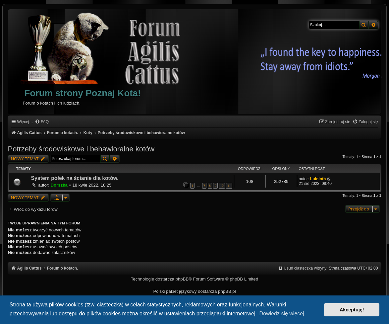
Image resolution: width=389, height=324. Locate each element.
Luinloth (318, 179)
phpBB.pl (227, 291)
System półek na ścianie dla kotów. (74, 178)
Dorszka (59, 185)
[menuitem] (42, 122)
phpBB (182, 279)
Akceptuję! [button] (352, 309)
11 (229, 186)
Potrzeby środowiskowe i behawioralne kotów (81, 149)
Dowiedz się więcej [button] (281, 313)
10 (221, 186)
